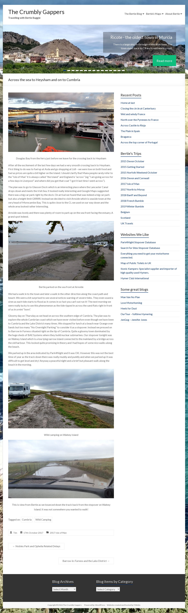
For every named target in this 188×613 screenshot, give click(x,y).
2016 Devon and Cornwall (135, 178)
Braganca (126, 136)
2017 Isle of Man (58, 532)
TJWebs (137, 605)
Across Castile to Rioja (133, 125)
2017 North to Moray (133, 189)
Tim (15, 532)
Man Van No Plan (130, 297)
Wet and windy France (133, 114)
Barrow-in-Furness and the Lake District (86, 560)
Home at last (128, 102)
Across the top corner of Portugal (139, 142)
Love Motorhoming (131, 302)
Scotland (125, 217)
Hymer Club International (135, 278)
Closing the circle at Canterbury (138, 108)
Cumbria (27, 519)
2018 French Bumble (132, 200)
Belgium (125, 212)
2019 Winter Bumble (132, 206)
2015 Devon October (132, 161)
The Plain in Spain (130, 131)
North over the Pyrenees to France (140, 119)
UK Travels (127, 223)
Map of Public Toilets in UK (136, 263)
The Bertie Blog (133, 13)
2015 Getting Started (132, 166)
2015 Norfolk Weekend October (139, 172)
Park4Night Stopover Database (138, 242)
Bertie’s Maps (153, 13)
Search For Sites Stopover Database (140, 247)
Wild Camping (43, 519)
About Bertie (172, 13)
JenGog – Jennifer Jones (134, 319)
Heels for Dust (129, 308)
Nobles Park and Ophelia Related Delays (36, 546)
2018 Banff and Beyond (134, 195)
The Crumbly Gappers (36, 11)
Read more (164, 60)
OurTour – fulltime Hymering (137, 314)
